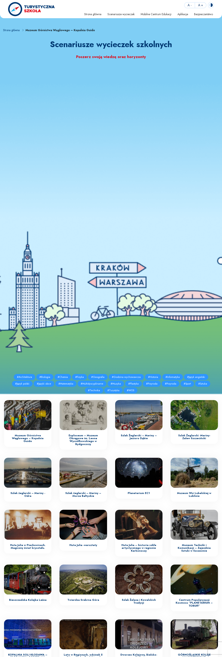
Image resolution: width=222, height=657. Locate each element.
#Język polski (22, 384)
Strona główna (92, 14)
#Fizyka (79, 377)
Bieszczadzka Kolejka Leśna (28, 600)
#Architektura (24, 377)
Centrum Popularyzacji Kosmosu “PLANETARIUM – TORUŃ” (194, 603)
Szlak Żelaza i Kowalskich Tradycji (139, 601)
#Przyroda (151, 384)
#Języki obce (44, 384)
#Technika (94, 390)
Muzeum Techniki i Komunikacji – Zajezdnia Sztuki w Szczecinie (194, 548)
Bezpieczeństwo (203, 14)
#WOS (130, 390)
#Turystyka (113, 390)
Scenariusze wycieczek (121, 14)
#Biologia (44, 377)
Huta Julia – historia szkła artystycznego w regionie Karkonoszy (138, 548)
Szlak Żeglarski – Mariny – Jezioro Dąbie (139, 436)
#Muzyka (116, 384)
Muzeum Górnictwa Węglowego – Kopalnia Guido (28, 438)
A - (190, 5)
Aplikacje (182, 14)
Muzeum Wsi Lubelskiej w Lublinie (194, 494)
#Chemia (63, 377)
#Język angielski (196, 377)
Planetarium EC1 (139, 493)
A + (200, 5)
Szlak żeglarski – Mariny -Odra (28, 494)
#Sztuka (202, 384)
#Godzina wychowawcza (126, 377)
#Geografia (97, 377)
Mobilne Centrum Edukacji (156, 14)
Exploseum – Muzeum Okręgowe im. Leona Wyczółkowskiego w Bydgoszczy (83, 439)
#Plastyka (133, 384)
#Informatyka (173, 377)
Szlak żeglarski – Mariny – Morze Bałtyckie (83, 494)
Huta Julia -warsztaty (83, 545)
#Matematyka (65, 384)
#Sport (187, 384)
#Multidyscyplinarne (92, 384)
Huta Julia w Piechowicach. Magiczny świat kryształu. (28, 546)
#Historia (153, 377)
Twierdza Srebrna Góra (83, 600)
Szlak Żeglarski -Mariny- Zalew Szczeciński (194, 436)
